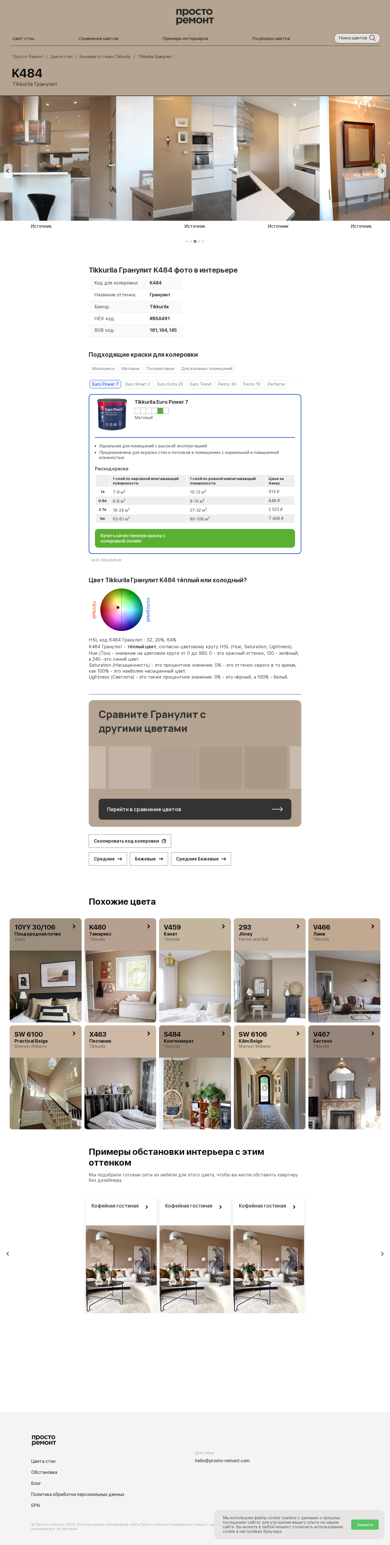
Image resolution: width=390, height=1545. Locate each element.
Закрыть (365, 1524)
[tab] (187, 241)
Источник (254, 226)
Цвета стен (43, 1461)
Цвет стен (23, 38)
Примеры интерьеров (185, 38)
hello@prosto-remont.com (222, 1460)
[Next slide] (382, 171)
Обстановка (44, 1472)
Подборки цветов (271, 38)
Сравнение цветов (98, 38)
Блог (36, 1483)
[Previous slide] (8, 171)
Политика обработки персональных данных (77, 1494)
